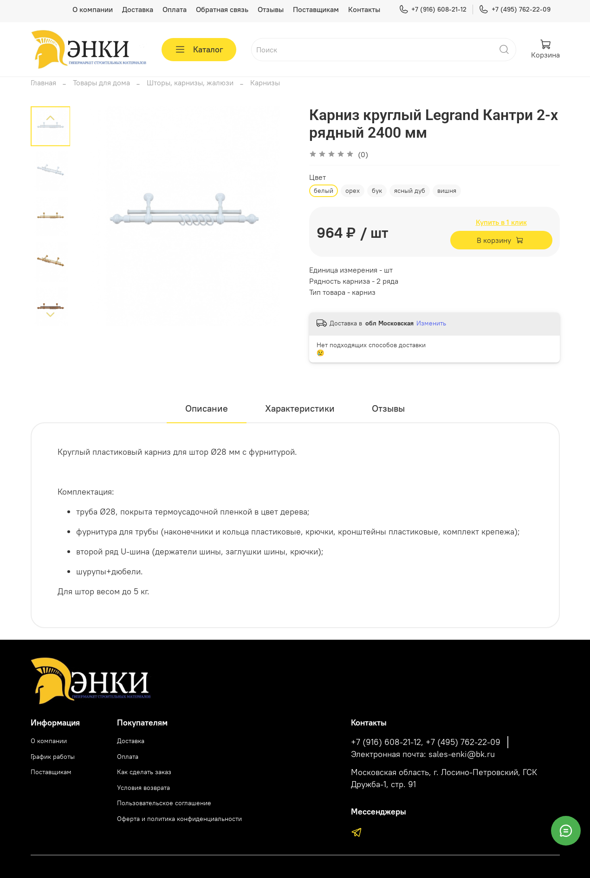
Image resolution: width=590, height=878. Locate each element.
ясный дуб (409, 190)
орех (352, 190)
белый (323, 190)
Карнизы (265, 82)
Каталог (199, 49)
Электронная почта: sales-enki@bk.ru (423, 754)
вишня (446, 190)
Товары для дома (101, 82)
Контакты (364, 9)
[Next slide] (50, 314)
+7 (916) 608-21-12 (433, 9)
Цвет (317, 177)
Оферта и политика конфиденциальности (179, 818)
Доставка (137, 9)
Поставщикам (316, 9)
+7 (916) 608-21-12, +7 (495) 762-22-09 (425, 742)
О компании (92, 9)
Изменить (431, 323)
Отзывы (271, 9)
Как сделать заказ (144, 772)
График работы (53, 756)
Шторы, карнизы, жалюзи (190, 82)
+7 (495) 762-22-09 (514, 9)
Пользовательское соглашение (164, 803)
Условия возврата (143, 787)
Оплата (174, 9)
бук (377, 190)
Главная (43, 82)
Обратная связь (222, 9)
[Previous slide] (50, 118)
